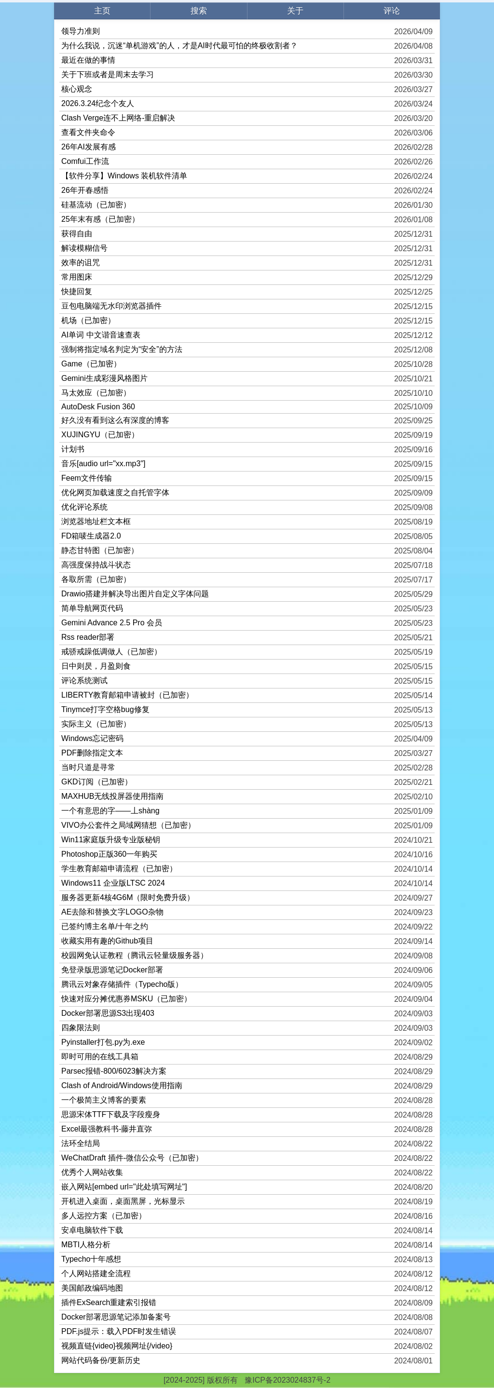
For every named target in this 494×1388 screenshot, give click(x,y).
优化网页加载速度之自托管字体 (115, 492)
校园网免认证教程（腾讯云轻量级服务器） (134, 955)
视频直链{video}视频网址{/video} (116, 1346)
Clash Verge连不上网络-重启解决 (118, 118)
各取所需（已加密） (96, 579)
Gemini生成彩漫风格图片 (104, 378)
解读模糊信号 (84, 248)
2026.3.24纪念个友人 (97, 103)
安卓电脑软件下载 (92, 1230)
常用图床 (76, 277)
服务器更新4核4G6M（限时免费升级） (127, 897)
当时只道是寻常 (88, 767)
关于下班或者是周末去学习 (107, 74)
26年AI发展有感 (88, 147)
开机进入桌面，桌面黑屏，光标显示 (123, 1201)
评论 (392, 10)
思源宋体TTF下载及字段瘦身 (110, 1114)
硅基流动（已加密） (96, 205)
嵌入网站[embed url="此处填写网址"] (124, 1187)
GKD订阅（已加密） (96, 782)
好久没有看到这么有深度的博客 (115, 420)
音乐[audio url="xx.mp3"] (103, 463)
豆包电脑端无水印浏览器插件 (111, 306)
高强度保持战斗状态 (96, 565)
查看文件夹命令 (88, 132)
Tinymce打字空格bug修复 (105, 709)
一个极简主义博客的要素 (103, 1100)
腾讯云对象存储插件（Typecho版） (122, 984)
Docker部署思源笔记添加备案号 (116, 1317)
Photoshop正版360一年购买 (109, 854)
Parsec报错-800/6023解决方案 (113, 1071)
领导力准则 (80, 31)
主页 (102, 10)
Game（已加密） (91, 364)
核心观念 (76, 89)
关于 (295, 10)
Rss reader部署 (87, 637)
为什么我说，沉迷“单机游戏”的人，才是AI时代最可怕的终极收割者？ (179, 45)
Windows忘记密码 (92, 738)
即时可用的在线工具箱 (99, 1056)
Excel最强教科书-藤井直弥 (106, 1129)
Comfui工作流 (85, 161)
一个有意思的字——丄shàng (110, 811)
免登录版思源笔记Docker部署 (112, 970)
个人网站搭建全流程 (96, 1273)
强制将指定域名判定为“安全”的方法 (121, 349)
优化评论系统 (84, 507)
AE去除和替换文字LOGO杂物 (112, 912)
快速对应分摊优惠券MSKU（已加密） (126, 999)
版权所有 (222, 1380)
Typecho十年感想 (91, 1259)
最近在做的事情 (88, 60)
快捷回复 (76, 291)
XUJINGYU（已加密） (100, 435)
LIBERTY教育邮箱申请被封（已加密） (127, 695)
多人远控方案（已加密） (103, 1216)
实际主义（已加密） (96, 724)
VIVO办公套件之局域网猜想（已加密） (128, 825)
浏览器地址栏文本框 (96, 521)
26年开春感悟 (85, 190)
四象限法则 (80, 1028)
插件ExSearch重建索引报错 (108, 1302)
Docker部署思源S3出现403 (107, 1013)
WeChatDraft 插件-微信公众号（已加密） (132, 1158)
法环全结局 (80, 1143)
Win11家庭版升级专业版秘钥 (110, 839)
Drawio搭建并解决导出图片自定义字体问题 (135, 594)
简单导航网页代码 (92, 608)
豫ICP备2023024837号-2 (287, 1380)
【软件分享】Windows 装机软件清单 (124, 176)
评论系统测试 (84, 680)
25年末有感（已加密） (100, 219)
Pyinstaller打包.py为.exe (103, 1042)
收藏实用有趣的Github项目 (107, 941)
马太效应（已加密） (96, 393)
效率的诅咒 (80, 262)
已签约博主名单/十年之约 (104, 926)
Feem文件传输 (86, 478)
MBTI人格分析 (85, 1244)
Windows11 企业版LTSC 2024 (113, 883)
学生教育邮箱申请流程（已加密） (119, 868)
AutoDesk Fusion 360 (98, 407)
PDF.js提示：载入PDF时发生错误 (118, 1331)
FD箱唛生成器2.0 (91, 536)
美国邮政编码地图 (92, 1288)
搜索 (199, 10)
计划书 (72, 449)
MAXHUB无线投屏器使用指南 (112, 796)
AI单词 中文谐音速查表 (100, 335)
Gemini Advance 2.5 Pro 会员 (111, 623)
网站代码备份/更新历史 (100, 1360)
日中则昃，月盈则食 (96, 666)
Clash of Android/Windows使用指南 (121, 1085)
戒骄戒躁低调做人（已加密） (111, 651)
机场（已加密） (88, 320)
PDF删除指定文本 (92, 753)
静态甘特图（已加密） (99, 550)
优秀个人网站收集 (92, 1172)
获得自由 (76, 233)
